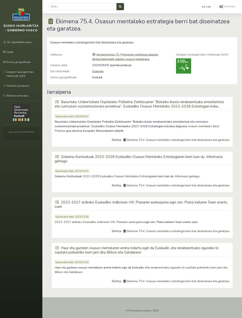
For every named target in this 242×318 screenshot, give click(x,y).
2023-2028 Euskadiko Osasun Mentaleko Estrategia (118, 176)
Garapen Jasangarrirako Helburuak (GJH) (202, 55)
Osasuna (97, 71)
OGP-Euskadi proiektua (138, 310)
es (203, 7)
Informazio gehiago (187, 176)
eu (209, 7)
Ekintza (116, 140)
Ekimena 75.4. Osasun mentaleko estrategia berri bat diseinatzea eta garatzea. (178, 140)
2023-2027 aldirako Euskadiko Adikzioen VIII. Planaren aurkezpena (99, 222)
